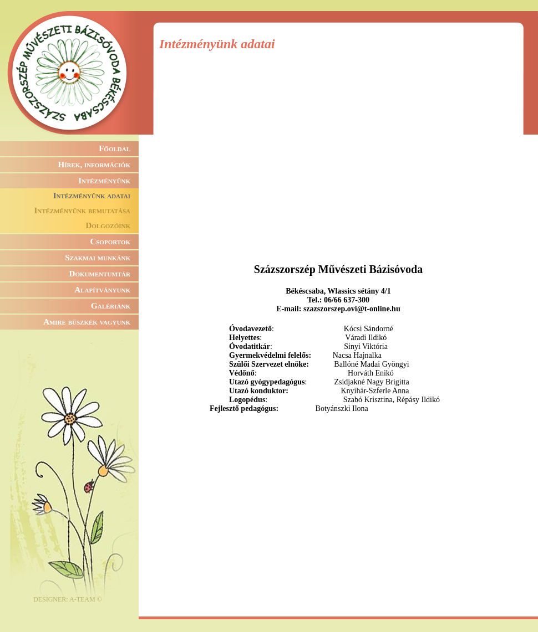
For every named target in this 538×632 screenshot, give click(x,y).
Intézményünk (104, 180)
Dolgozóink (107, 225)
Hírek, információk (94, 164)
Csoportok (110, 241)
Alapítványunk (102, 289)
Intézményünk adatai (91, 195)
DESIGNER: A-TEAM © (67, 599)
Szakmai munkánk (97, 257)
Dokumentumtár (99, 273)
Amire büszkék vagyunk (86, 321)
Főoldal (114, 148)
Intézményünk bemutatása (82, 210)
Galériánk (110, 305)
